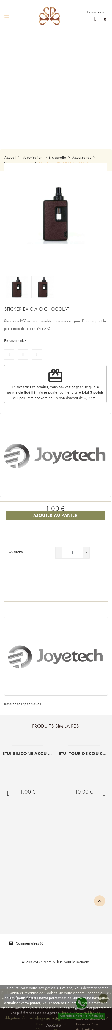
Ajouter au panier (55, 515)
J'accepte (53, 1025)
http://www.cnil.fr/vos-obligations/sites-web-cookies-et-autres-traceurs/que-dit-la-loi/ (56, 1015)
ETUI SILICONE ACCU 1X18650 (35, 753)
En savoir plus (15, 340)
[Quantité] (72, 553)
